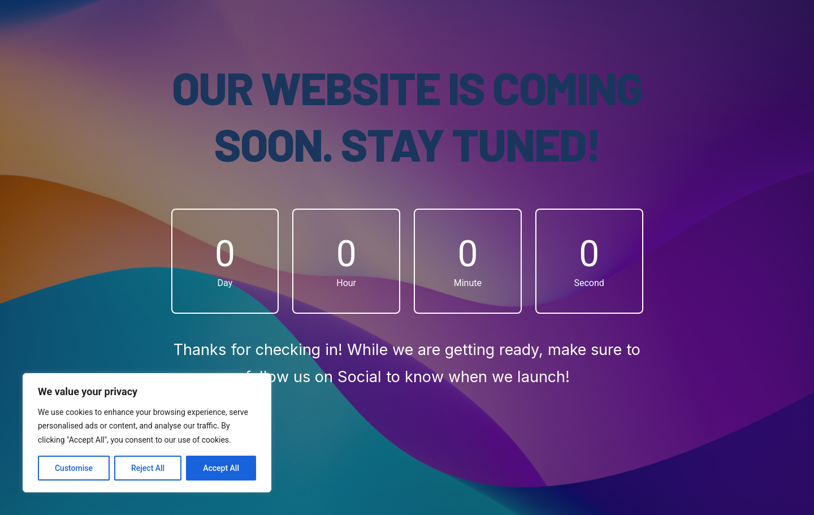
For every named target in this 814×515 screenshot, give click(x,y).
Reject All (147, 468)
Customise (74, 468)
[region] (147, 433)
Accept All (221, 468)
